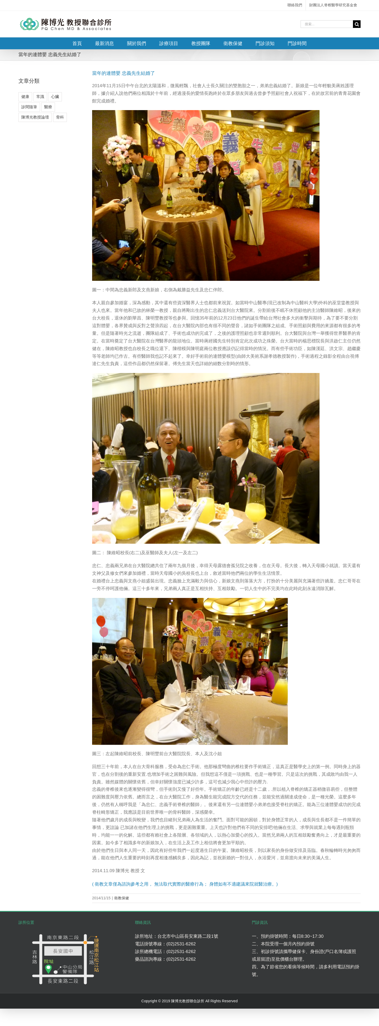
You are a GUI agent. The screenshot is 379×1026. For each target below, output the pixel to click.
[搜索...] (327, 24)
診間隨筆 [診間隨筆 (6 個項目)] (29, 107)
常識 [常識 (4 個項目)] (40, 96)
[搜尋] (357, 24)
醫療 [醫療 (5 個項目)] (48, 107)
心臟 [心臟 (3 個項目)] (55, 96)
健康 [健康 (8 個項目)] (25, 96)
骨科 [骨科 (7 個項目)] (60, 117)
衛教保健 (121, 898)
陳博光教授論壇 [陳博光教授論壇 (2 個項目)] (35, 117)
